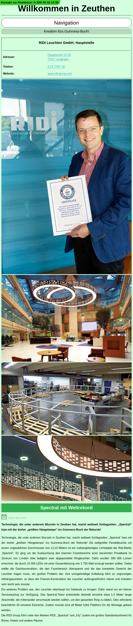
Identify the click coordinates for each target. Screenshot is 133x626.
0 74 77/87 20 (56, 66)
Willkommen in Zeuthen (66, 8)
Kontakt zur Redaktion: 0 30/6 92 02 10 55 (30, 2)
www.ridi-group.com (60, 73)
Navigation (66, 23)
